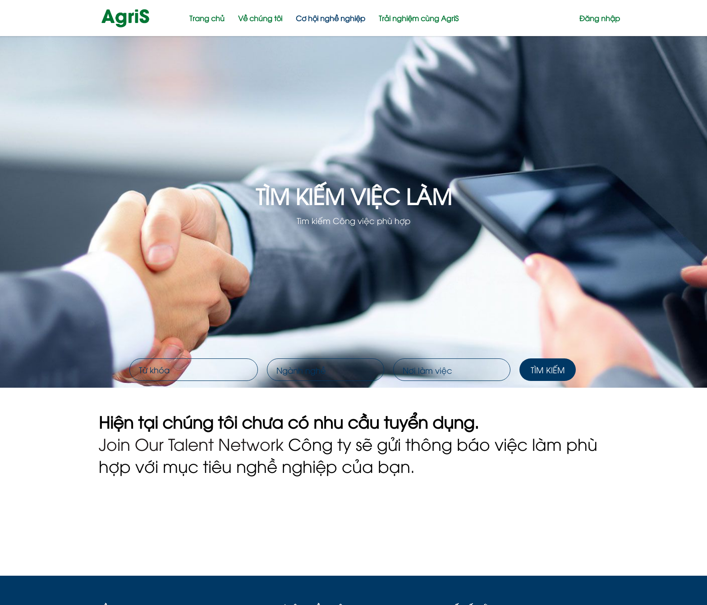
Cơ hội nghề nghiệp (330, 18)
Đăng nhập (599, 18)
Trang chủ (207, 18)
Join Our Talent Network (191, 443)
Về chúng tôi (260, 18)
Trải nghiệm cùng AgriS (419, 18)
